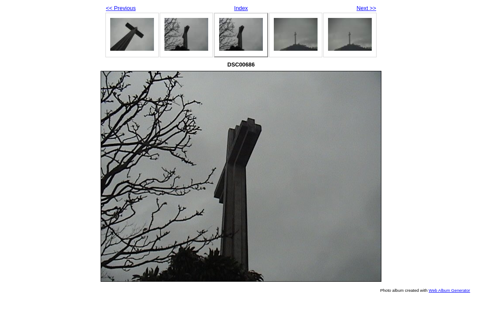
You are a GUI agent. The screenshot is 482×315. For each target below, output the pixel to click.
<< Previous (121, 8)
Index (241, 8)
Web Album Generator (449, 290)
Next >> (366, 8)
